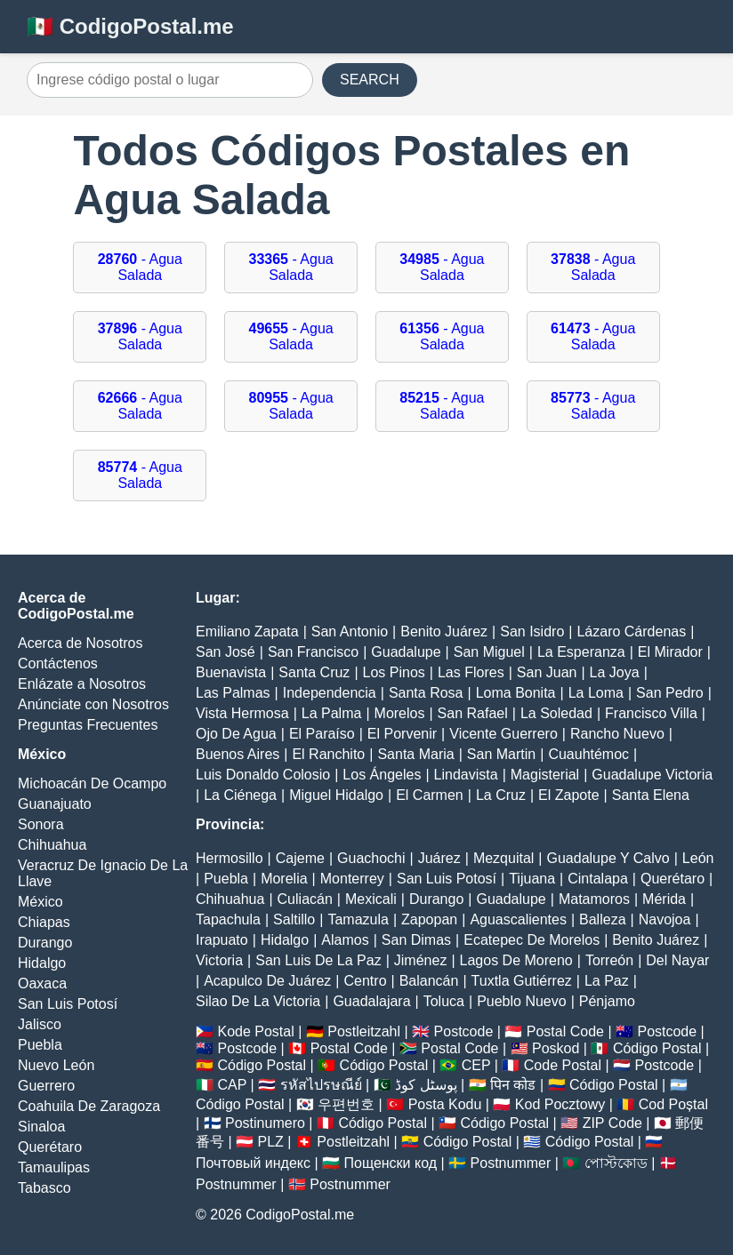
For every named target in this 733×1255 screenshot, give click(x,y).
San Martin (501, 754)
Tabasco (44, 1187)
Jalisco (39, 1024)
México (40, 901)
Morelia (284, 878)
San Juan (547, 672)
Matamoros (594, 899)
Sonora (41, 824)
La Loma (596, 692)
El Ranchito (328, 754)
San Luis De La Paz (318, 960)
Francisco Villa (651, 713)
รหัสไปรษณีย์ (321, 1084)
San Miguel (489, 651)
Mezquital (503, 858)
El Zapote (568, 795)
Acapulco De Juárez (267, 980)
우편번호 (346, 1104)
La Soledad (556, 713)
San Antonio (349, 631)
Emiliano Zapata (247, 631)
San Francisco (313, 651)
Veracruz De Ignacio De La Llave (103, 873)
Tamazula (357, 919)
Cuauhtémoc (588, 754)
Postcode (464, 1031)
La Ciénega (240, 795)
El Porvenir (402, 733)
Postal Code (565, 1031)
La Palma (332, 713)
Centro (365, 980)
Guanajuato (55, 803)
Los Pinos (394, 672)
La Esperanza (581, 651)
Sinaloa (41, 1126)
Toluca (443, 1001)
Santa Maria (415, 754)
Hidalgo (42, 963)
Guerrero (46, 1085)
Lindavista (466, 774)
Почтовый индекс (253, 1163)
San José (225, 651)
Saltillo (294, 919)
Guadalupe (405, 651)
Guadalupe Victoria (652, 774)
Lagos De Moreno (516, 960)
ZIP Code (612, 1123)
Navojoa (665, 919)
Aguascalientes (518, 919)
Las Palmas (233, 692)
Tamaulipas (54, 1167)
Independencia (329, 692)
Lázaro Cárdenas (631, 631)
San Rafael (473, 713)
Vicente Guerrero (503, 733)
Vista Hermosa (242, 713)
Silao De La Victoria (258, 1001)
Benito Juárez (443, 631)
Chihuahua (52, 844)
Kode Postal (255, 1031)
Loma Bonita (516, 692)
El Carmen (429, 795)
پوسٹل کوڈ (425, 1084)
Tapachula (228, 919)
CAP (231, 1084)
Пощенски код (391, 1163)
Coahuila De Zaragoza (89, 1106)
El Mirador (670, 651)
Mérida (664, 899)
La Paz (606, 980)
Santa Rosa (426, 692)
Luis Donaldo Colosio (263, 774)
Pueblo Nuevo (522, 1001)
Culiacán (305, 899)
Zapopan (429, 919)
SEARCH (369, 79)
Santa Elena (650, 795)
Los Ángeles (381, 774)
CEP (476, 1065)
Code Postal (562, 1065)
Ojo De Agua (236, 733)
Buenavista (231, 672)
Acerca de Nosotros (80, 643)
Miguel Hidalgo (336, 795)
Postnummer (511, 1163)
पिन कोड (513, 1084)
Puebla (40, 1044)
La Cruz (501, 795)
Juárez (439, 858)
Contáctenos (58, 663)
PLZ (271, 1141)
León (698, 858)
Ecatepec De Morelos (531, 939)
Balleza (602, 919)
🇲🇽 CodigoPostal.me (130, 26)
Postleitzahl (363, 1031)
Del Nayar (677, 960)
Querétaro (50, 1147)
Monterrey (352, 878)
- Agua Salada (140, 267)
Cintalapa (598, 878)
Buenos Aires (237, 754)
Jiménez (420, 960)
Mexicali (371, 899)
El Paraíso (322, 733)
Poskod (555, 1048)
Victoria (219, 960)
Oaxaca (42, 983)
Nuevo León (56, 1065)
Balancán (429, 980)
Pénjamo (607, 1001)
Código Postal (657, 1048)
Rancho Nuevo (617, 733)
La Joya (615, 672)
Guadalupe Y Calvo (608, 858)
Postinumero (265, 1123)
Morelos (400, 713)
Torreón (609, 960)
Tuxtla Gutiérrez (521, 980)
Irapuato (222, 939)
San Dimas (416, 939)
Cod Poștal (673, 1104)
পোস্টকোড (616, 1163)
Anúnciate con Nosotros (93, 704)
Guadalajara (371, 1001)
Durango (45, 942)
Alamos (344, 939)
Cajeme (300, 858)
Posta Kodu (445, 1104)
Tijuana (532, 878)
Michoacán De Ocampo (92, 783)
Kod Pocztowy (560, 1104)
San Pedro (670, 692)
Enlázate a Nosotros (82, 683)
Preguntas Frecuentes (87, 724)
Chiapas (44, 922)
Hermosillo (229, 858)
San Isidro (532, 631)
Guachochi (371, 858)
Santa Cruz (314, 672)
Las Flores (471, 672)
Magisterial (545, 774)
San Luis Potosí (67, 1003)
